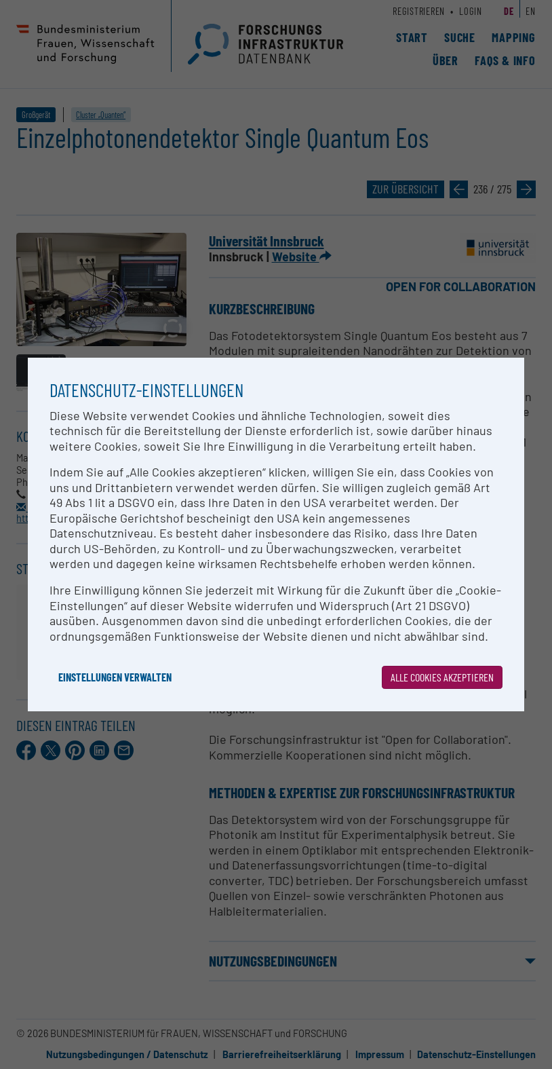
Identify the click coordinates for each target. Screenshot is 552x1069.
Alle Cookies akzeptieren (442, 677)
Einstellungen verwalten (115, 677)
